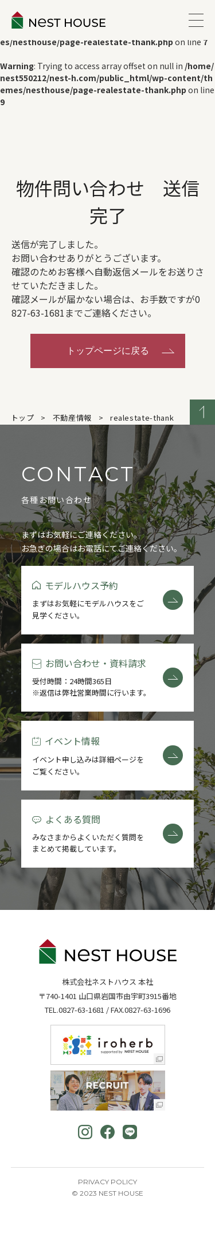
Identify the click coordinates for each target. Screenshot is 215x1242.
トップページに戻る (108, 350)
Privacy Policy (107, 1181)
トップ (22, 417)
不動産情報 (72, 417)
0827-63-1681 (81, 1009)
